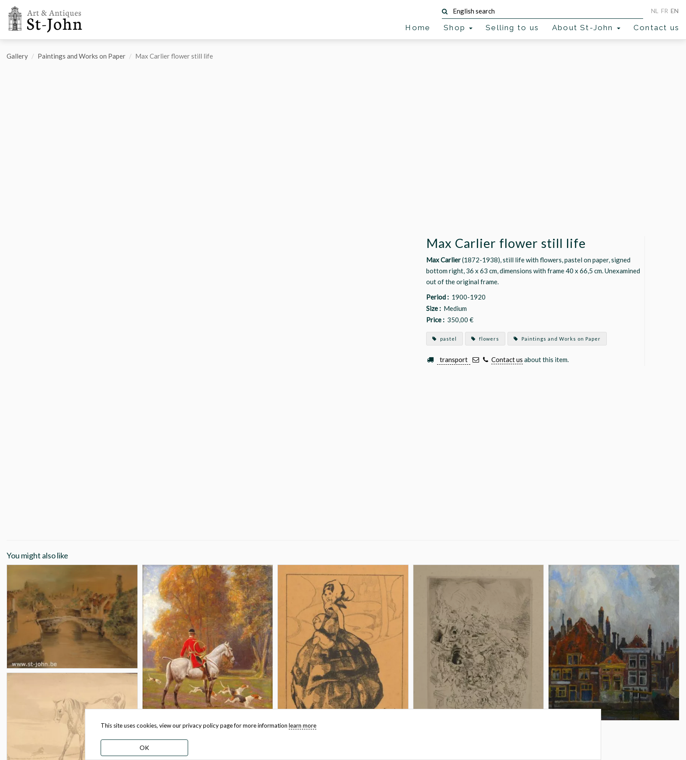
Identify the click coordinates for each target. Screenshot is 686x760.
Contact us (656, 27)
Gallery (17, 56)
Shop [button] (458, 27)
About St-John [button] (586, 27)
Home (417, 27)
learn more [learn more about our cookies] (302, 725)
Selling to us (512, 27)
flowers (485, 339)
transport (454, 359)
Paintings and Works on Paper (82, 56)
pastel (444, 339)
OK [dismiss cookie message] (144, 747)
